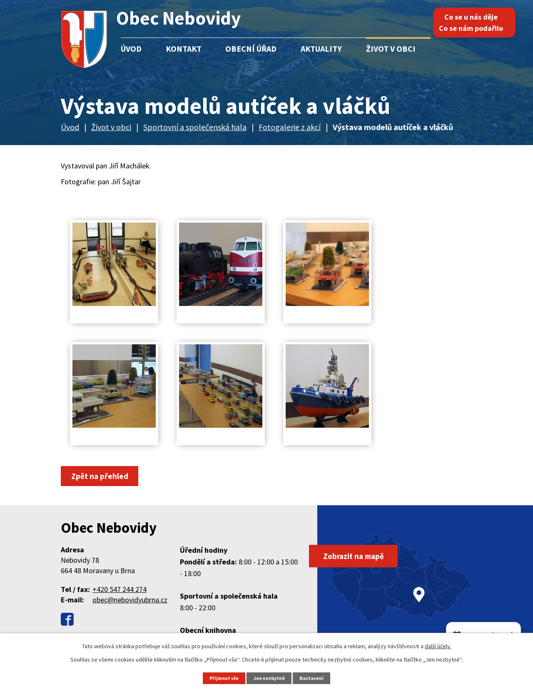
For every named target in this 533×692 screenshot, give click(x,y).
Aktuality (321, 48)
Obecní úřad (250, 48)
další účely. (438, 645)
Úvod (131, 48)
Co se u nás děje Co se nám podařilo (478, 22)
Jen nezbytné (270, 677)
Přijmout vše (222, 677)
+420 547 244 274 (119, 590)
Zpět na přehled (102, 476)
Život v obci (391, 48)
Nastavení (314, 677)
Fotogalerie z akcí (290, 127)
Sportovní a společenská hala (195, 127)
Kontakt (184, 48)
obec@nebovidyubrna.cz (129, 600)
